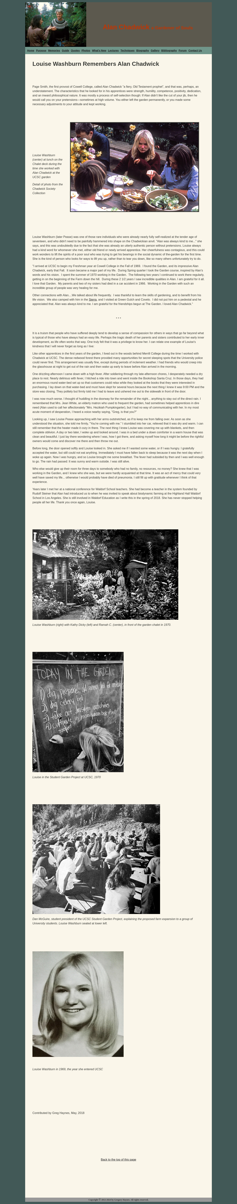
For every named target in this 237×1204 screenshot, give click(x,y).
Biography (142, 50)
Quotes (75, 50)
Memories (54, 50)
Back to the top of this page (118, 1159)
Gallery (155, 50)
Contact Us (195, 50)
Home (30, 50)
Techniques (128, 50)
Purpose (41, 50)
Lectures (113, 50)
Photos (85, 50)
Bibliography (169, 50)
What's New (99, 50)
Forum (183, 50)
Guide (65, 50)
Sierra (93, 299)
